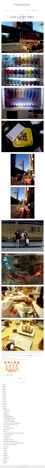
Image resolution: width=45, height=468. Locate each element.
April (5, 453)
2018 (4, 396)
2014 (4, 403)
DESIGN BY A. (26, 466)
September (6, 415)
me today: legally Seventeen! (9, 419)
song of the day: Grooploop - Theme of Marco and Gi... (14, 433)
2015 (4, 401)
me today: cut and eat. (8, 434)
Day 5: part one (10, 374)
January (5, 458)
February (5, 457)
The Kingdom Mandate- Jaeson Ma (10, 441)
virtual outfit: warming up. (8, 439)
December (6, 409)
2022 (4, 389)
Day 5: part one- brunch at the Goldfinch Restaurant (13, 443)
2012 (4, 406)
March (5, 455)
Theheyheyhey (22, 4)
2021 (4, 391)
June (5, 450)
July (4, 448)
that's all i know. (7, 429)
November (6, 411)
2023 (4, 387)
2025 (4, 384)
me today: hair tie (7, 438)
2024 (4, 386)
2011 (4, 408)
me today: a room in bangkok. (9, 421)
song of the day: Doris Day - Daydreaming (12, 423)
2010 (4, 461)
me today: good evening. (8, 416)
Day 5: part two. (7, 436)
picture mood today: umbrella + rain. (10, 424)
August (5, 446)
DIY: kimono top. (7, 426)
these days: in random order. (9, 428)
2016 (4, 399)
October (5, 413)
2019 (4, 394)
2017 (4, 398)
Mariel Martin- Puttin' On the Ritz (10, 444)
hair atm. (5, 431)
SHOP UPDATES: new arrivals (9, 418)
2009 (4, 462)
